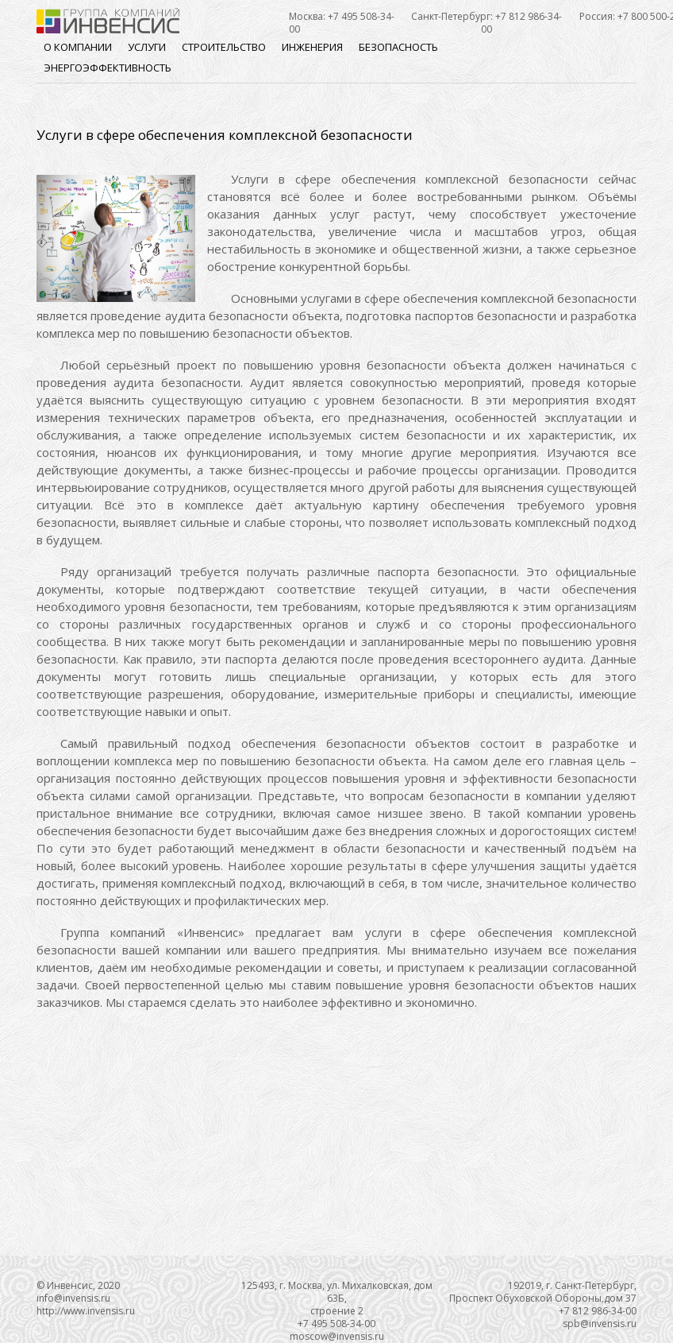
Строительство (224, 47)
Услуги (147, 47)
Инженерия (312, 47)
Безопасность (398, 47)
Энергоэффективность (107, 67)
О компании (78, 47)
